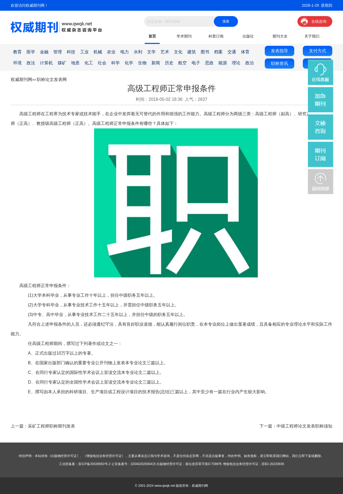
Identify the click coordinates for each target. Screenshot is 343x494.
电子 (196, 63)
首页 (152, 36)
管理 (57, 52)
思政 (209, 63)
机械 (98, 52)
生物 (142, 63)
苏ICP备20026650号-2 (94, 464)
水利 (138, 52)
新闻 (155, 63)
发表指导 (279, 51)
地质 (75, 63)
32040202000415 (143, 464)
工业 (84, 52)
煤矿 (62, 63)
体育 (245, 52)
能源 (222, 63)
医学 (31, 52)
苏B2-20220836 (273, 464)
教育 (17, 52)
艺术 (165, 52)
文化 (178, 52)
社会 (102, 63)
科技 (71, 52)
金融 (44, 52)
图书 (205, 52)
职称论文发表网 (52, 79)
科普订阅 (215, 36)
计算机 (46, 63)
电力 (124, 52)
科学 (115, 63)
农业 (111, 52)
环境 (17, 63)
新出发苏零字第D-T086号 (203, 464)
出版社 (248, 36)
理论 (236, 63)
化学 (129, 63)
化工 (88, 63)
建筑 (191, 52)
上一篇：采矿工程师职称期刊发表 (43, 426)
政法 (31, 63)
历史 (169, 63)
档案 (218, 52)
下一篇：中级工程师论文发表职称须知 (295, 426)
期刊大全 (280, 36)
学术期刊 (184, 36)
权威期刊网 (21, 79)
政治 (249, 63)
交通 (232, 52)
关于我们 (311, 36)
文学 (151, 52)
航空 (182, 63)
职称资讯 (279, 63)
